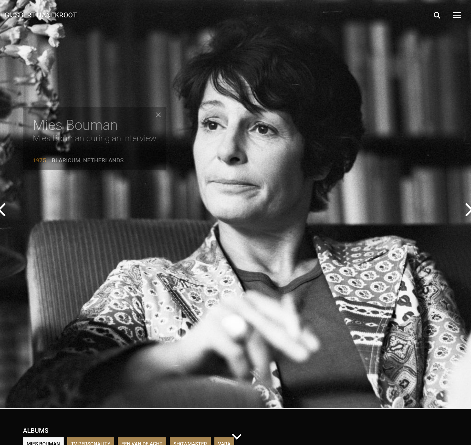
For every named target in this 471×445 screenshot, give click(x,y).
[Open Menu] (456, 15)
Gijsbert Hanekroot (41, 14)
